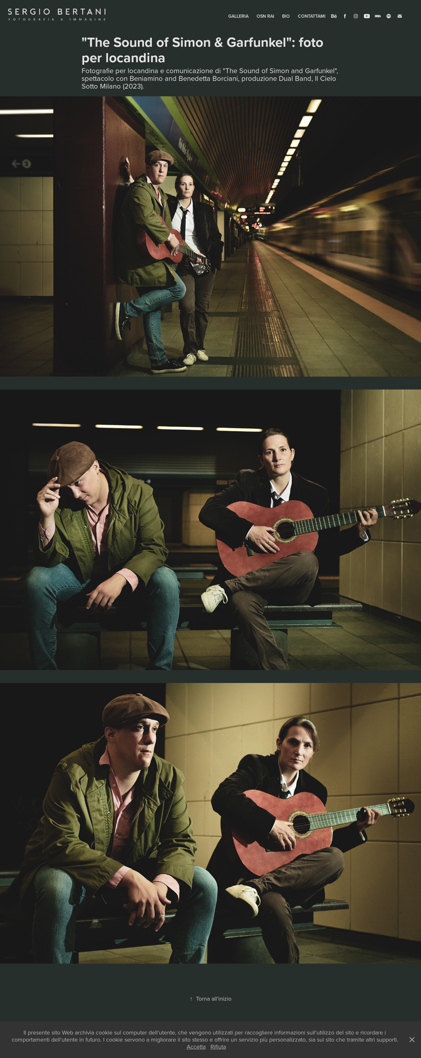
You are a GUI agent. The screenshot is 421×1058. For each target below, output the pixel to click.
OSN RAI (265, 16)
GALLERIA (238, 16)
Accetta (196, 1047)
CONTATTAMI (312, 16)
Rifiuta (218, 1047)
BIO (286, 16)
